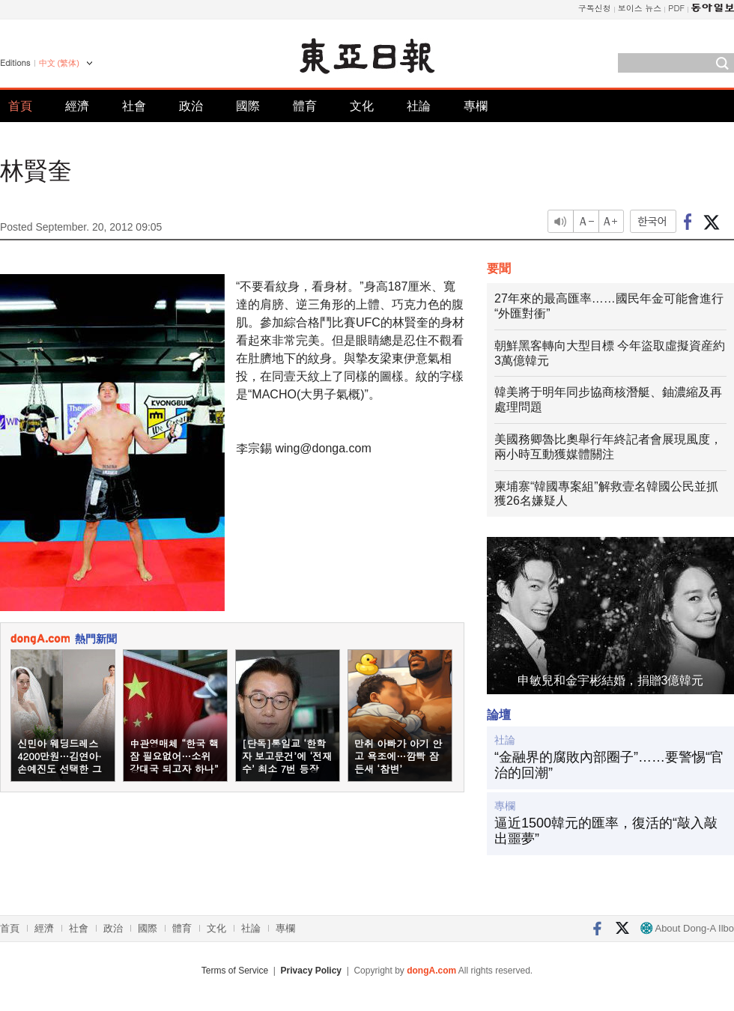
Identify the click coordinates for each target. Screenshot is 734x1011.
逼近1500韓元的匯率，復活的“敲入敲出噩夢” (606, 831)
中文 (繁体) (59, 62)
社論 (419, 106)
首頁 (20, 106)
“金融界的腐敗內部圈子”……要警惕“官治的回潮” (609, 765)
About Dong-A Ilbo (687, 928)
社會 (134, 106)
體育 (305, 106)
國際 (248, 106)
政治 (191, 106)
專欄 (476, 106)
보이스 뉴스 (640, 7)
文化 (362, 106)
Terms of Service (234, 970)
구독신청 (594, 7)
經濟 (77, 106)
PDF (676, 7)
